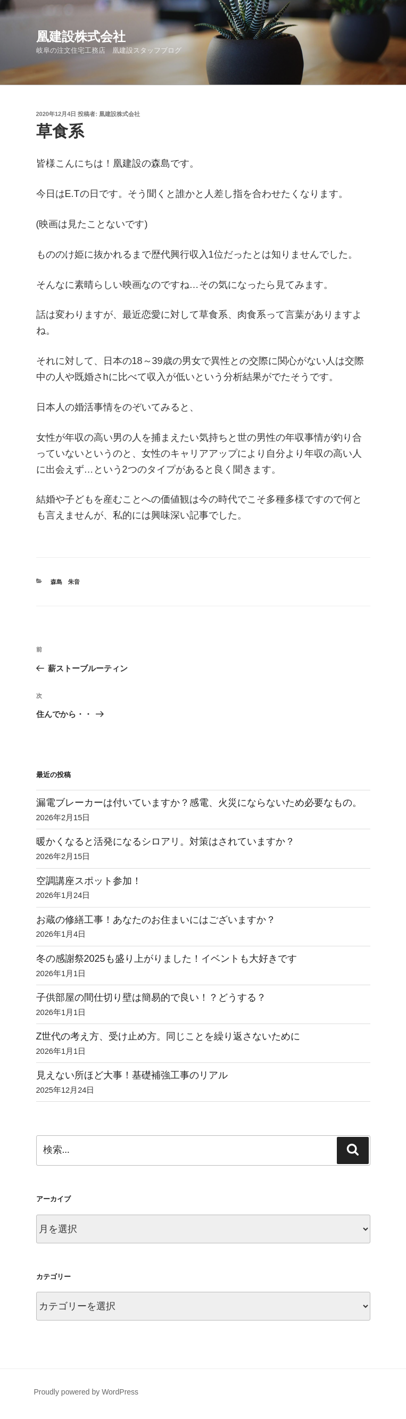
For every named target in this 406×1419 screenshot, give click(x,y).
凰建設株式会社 (81, 36)
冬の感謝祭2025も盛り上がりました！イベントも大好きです (166, 958)
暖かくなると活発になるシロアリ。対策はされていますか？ (165, 841)
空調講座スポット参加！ (89, 881)
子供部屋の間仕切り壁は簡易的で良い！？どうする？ (151, 997)
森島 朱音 (65, 582)
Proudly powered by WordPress (86, 1392)
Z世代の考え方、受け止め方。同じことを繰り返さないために (168, 1036)
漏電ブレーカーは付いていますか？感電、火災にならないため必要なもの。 (199, 802)
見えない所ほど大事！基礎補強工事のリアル (132, 1075)
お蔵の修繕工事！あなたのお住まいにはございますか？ (156, 919)
